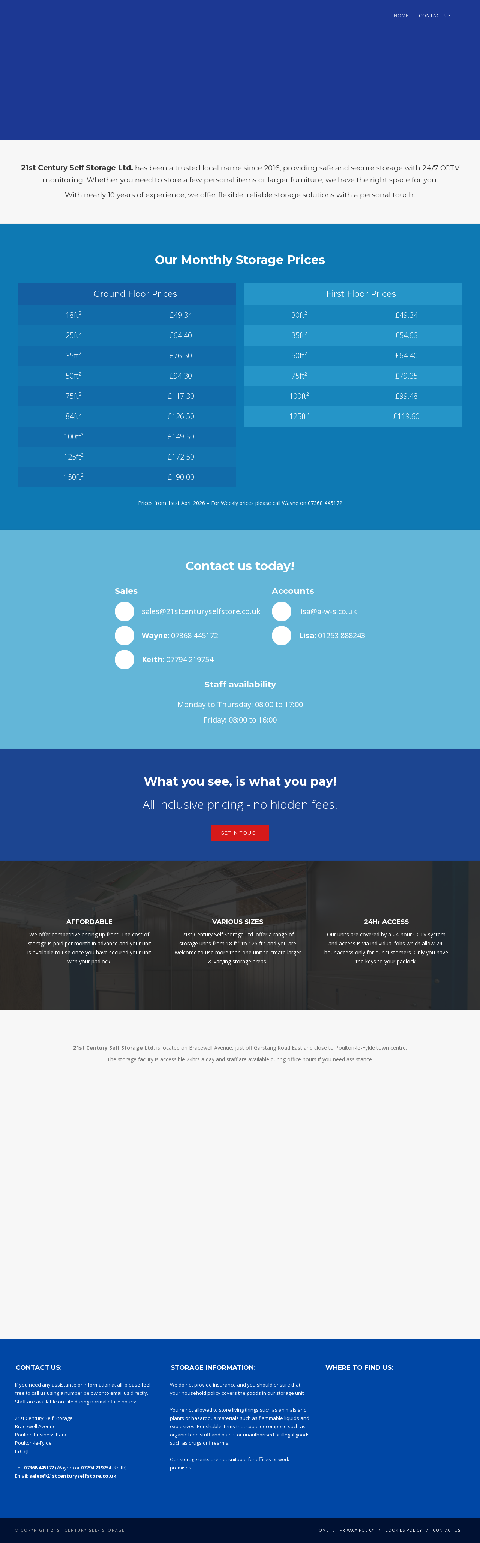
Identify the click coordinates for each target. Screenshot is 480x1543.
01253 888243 (341, 635)
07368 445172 (325, 502)
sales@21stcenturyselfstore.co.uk (201, 611)
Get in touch (240, 833)
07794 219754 (189, 659)
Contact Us (435, 15)
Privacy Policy (357, 1530)
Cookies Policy (403, 1530)
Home (401, 15)
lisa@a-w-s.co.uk (328, 611)
